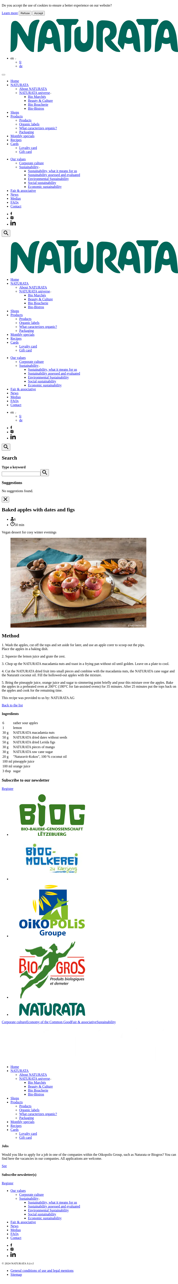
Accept (38, 13)
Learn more (10, 13)
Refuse (25, 13)
